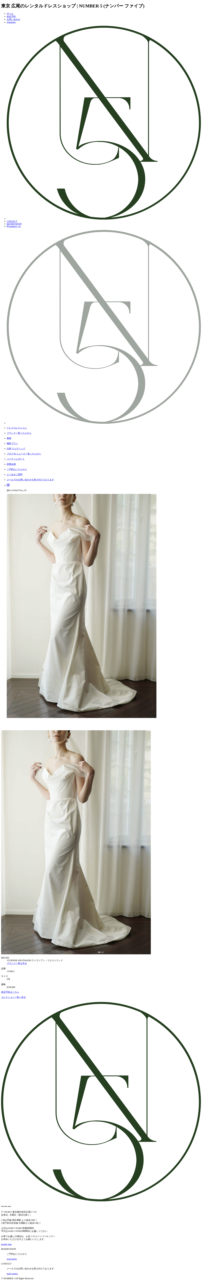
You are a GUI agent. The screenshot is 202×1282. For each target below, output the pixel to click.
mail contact (12, 1273)
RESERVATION (14, 224)
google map (6, 1244)
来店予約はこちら (10, 992)
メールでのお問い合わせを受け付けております (30, 479)
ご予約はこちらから (17, 469)
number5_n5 (14, 226)
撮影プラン (12, 443)
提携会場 (11, 464)
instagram (11, 22)
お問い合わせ (13, 19)
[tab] (99, 952)
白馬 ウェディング (16, 448)
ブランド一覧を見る (17, 963)
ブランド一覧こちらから (19, 433)
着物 (9, 438)
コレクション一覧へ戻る (13, 997)
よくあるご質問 (14, 474)
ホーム (10, 13)
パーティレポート (16, 459)
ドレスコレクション (17, 428)
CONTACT (12, 221)
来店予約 (11, 16)
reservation (12, 1259)
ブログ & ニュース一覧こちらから (24, 454)
